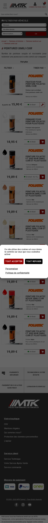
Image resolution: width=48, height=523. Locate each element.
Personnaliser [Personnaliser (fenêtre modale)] (11, 269)
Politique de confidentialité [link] (17, 273)
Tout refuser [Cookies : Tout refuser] (33, 261)
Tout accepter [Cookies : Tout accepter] (13, 261)
